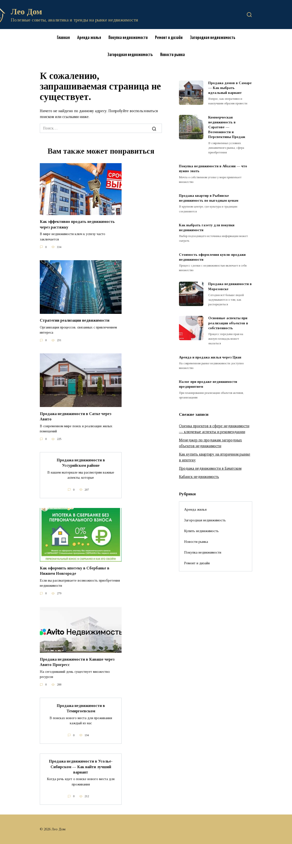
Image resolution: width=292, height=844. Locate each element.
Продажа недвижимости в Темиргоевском (81, 708)
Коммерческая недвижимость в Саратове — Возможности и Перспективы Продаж (226, 127)
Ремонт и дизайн (169, 37)
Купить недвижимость (201, 531)
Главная (63, 37)
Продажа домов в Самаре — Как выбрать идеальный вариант (230, 88)
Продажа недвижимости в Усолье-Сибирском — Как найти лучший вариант (81, 766)
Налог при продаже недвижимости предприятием (208, 384)
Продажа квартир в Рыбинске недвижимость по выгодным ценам (208, 198)
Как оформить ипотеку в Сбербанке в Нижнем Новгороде (74, 570)
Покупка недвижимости (128, 37)
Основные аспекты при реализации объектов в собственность (228, 323)
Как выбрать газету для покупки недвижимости (206, 227)
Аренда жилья (89, 37)
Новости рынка (172, 54)
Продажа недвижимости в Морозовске (230, 286)
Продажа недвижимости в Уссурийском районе (81, 462)
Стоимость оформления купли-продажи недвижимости (212, 257)
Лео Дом (26, 11)
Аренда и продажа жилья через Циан (210, 357)
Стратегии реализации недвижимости (74, 320)
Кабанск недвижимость (199, 477)
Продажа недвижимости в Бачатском (210, 468)
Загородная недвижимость (212, 37)
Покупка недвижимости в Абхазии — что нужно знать (213, 168)
